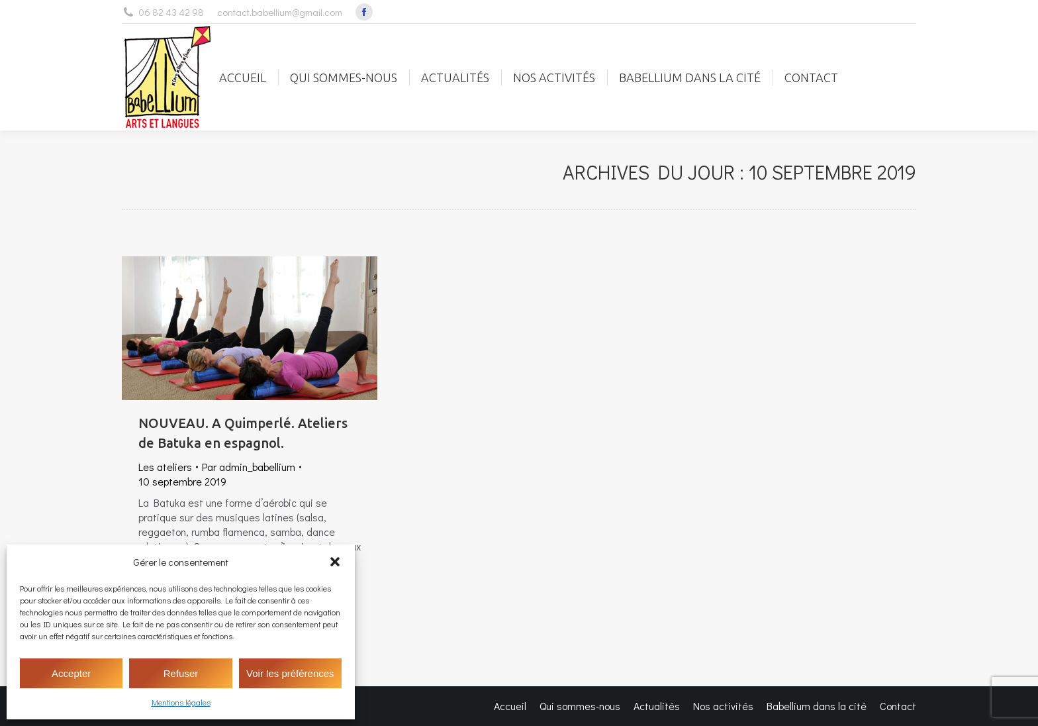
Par (248, 467)
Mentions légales (181, 702)
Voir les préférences (290, 673)
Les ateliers (165, 467)
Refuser (181, 673)
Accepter (71, 673)
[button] (335, 561)
